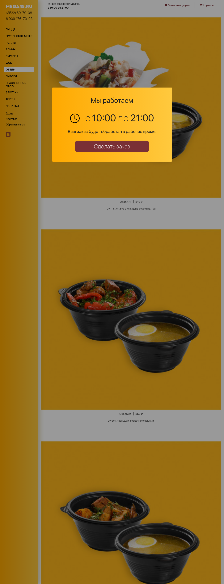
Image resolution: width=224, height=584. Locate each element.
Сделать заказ (112, 146)
